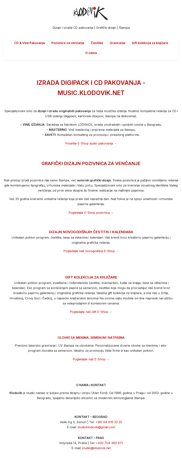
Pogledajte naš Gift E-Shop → (91, 312)
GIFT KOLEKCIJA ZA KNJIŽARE (91, 277)
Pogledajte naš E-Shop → (91, 359)
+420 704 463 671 (109, 443)
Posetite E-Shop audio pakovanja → (91, 143)
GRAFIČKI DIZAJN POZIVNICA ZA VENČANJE (91, 163)
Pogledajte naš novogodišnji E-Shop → (91, 251)
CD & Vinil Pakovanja (29, 43)
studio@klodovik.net (96, 448)
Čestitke (97, 43)
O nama (91, 53)
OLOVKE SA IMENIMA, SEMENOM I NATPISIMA (91, 337)
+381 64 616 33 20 (108, 422)
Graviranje (117, 43)
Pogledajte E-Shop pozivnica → (91, 213)
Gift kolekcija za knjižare (150, 43)
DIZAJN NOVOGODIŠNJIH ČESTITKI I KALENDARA (91, 232)
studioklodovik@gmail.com (96, 427)
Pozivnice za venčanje (67, 43)
